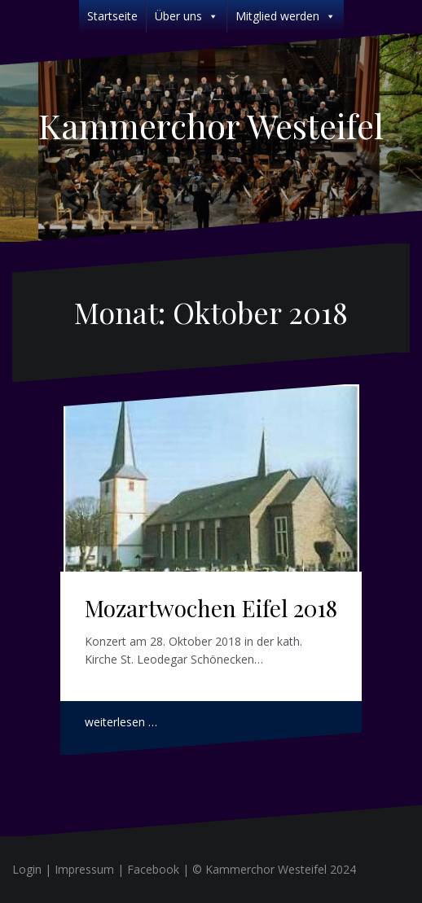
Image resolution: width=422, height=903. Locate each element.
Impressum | (91, 869)
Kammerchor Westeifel (211, 125)
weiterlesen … (121, 722)
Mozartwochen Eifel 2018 (211, 608)
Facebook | (159, 869)
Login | (33, 869)
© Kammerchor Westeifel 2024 (274, 869)
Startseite (112, 16)
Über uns (186, 16)
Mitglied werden (285, 16)
